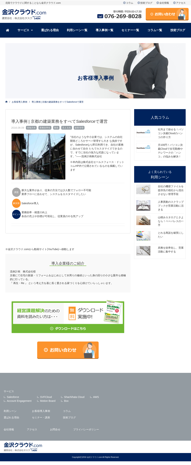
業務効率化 (44, 127)
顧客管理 (79, 127)
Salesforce (13, 397)
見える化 (66, 127)
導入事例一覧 (104, 30)
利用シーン (10, 411)
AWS (96, 397)
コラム (129, 2)
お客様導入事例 (19, 102)
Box (66, 400)
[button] (25, 30)
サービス (25, 30)
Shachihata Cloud (74, 397)
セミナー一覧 (130, 30)
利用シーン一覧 (77, 30)
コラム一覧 (154, 30)
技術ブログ (146, 2)
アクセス (181, 2)
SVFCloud (46, 397)
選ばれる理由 (50, 30)
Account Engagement (19, 400)
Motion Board (47, 400)
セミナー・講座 (41, 417)
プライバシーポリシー (86, 429)
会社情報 (164, 2)
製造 (56, 127)
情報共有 (31, 127)
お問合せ (55, 429)
